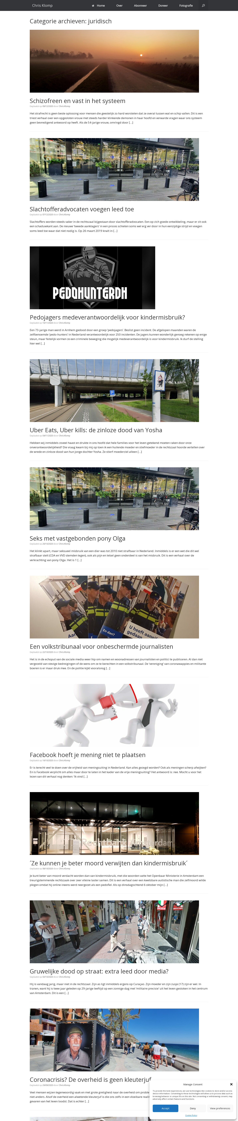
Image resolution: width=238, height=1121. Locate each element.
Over (119, 5)
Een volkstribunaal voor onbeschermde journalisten (101, 646)
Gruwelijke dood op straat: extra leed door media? (99, 971)
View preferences (220, 1108)
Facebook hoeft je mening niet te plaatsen (88, 755)
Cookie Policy (191, 1115)
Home (98, 5)
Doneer (163, 5)
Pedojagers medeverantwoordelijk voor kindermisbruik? (107, 317)
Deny (193, 1108)
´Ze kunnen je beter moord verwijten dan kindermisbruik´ (109, 863)
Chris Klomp (64, 106)
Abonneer (140, 5)
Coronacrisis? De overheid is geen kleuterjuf (90, 1080)
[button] (231, 1084)
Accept (165, 1108)
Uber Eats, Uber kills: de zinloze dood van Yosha (96, 430)
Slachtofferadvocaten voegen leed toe (82, 209)
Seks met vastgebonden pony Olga (77, 538)
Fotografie (186, 5)
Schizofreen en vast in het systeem (77, 101)
